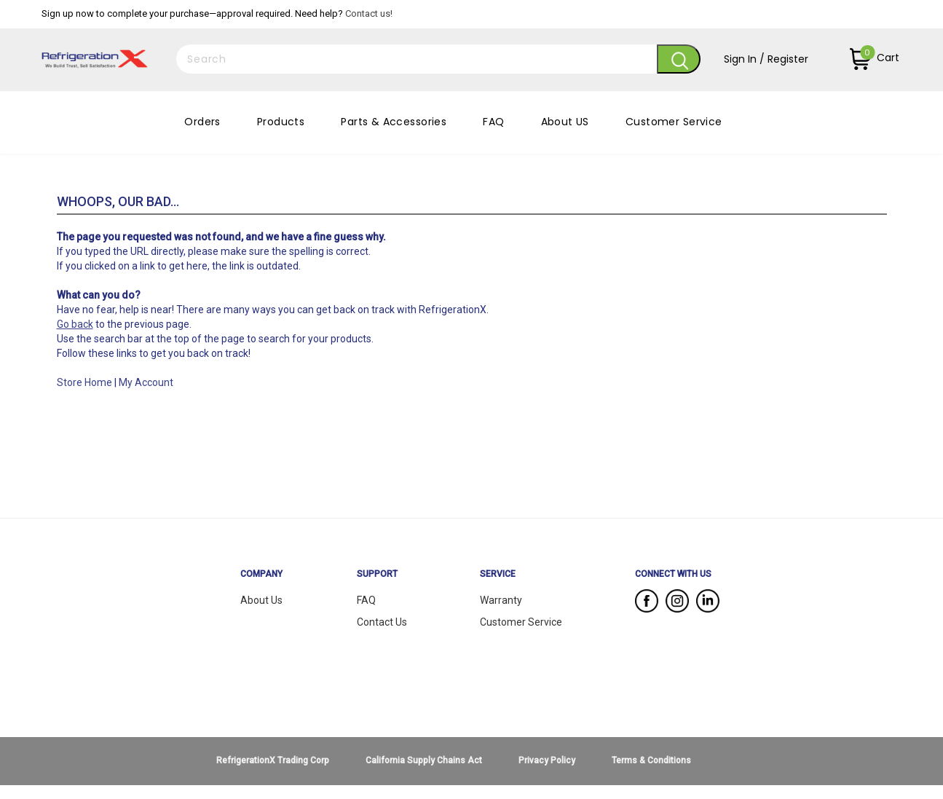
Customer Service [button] (674, 121)
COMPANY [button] (261, 574)
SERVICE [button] (498, 574)
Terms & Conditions (651, 760)
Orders (202, 121)
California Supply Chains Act (424, 760)
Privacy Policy (546, 760)
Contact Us (382, 622)
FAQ (493, 121)
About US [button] (565, 121)
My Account (146, 382)
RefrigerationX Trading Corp (272, 760)
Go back (75, 324)
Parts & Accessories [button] (393, 121)
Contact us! (368, 13)
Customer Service (521, 622)
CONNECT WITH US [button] (673, 574)
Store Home (84, 382)
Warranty (501, 600)
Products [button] (280, 121)
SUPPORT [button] (377, 574)
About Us (261, 600)
